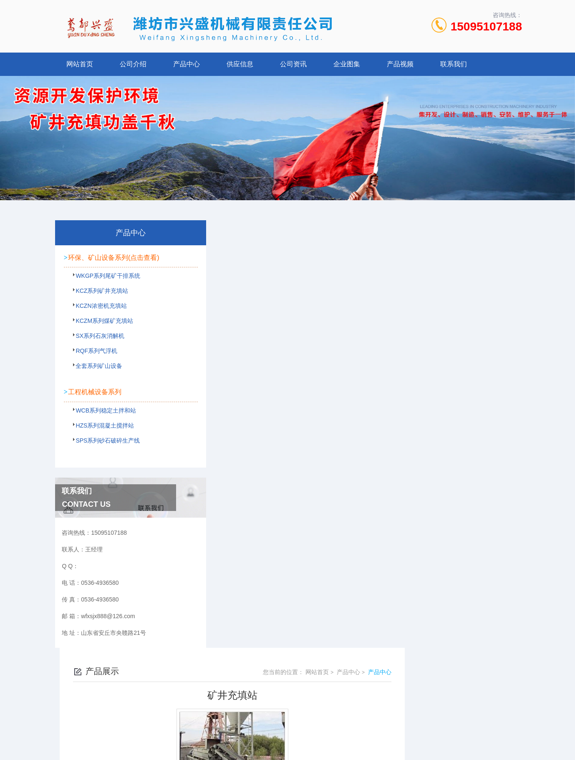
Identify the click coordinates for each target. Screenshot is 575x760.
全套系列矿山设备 (95, 378)
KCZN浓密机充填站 (97, 318)
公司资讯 (293, 64)
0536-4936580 (251, 688)
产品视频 (400, 64)
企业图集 (346, 64)
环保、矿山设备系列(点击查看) (109, 261)
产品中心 (186, 64)
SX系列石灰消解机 (96, 348)
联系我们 (453, 64)
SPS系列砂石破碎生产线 (104, 451)
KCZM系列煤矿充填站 (100, 333)
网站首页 (79, 64)
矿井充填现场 (237, 378)
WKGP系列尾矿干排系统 (104, 288)
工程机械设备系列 (94, 399)
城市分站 (59, 738)
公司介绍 (133, 64)
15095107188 (486, 26)
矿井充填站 (235, 364)
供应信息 (240, 64)
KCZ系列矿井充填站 (98, 303)
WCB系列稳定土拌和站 (102, 421)
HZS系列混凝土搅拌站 (101, 436)
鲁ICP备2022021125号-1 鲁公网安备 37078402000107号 (349, 701)
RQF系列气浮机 (92, 363)
